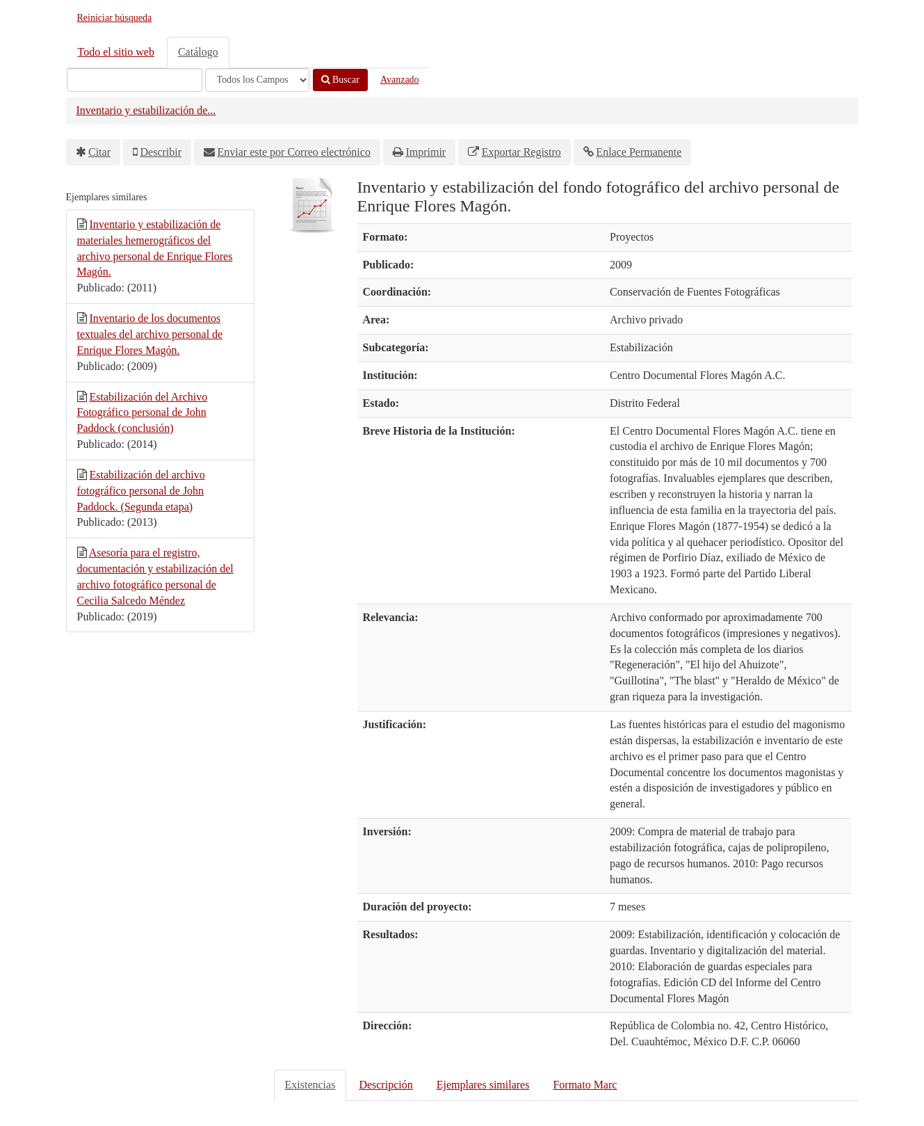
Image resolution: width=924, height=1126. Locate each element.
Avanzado (399, 79)
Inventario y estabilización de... (146, 110)
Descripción (385, 1085)
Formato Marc (585, 1085)
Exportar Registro (521, 152)
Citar (99, 152)
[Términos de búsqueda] (134, 80)
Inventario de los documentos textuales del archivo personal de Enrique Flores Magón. (150, 334)
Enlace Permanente (638, 152)
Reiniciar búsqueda (114, 18)
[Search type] (257, 80)
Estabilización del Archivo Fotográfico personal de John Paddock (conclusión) (142, 413)
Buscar (340, 79)
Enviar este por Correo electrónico (294, 152)
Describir (161, 152)
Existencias (310, 1085)
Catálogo (198, 52)
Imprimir (425, 152)
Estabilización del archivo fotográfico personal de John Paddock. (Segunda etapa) (141, 491)
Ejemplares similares (483, 1085)
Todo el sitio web (116, 52)
